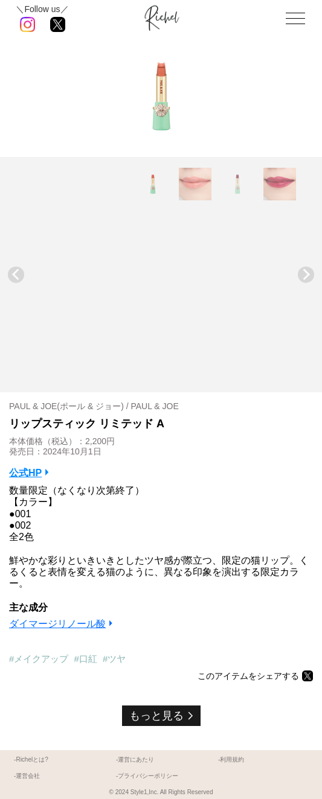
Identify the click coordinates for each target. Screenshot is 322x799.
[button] (153, 184)
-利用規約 (231, 759)
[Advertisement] (161, 292)
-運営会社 (27, 775)
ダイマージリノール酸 (57, 624)
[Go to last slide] (16, 275)
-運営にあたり (135, 759)
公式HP (25, 473)
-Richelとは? (31, 759)
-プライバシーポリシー (147, 775)
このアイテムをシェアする (248, 676)
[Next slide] (306, 275)
